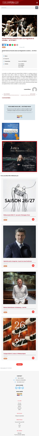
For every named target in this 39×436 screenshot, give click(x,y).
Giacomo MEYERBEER (22, 61)
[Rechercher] (36, 7)
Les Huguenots (6, 58)
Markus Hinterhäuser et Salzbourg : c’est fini (15, 307)
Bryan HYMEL (20, 66)
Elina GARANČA (21, 65)
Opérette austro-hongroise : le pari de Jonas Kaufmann (18, 261)
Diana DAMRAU (21, 63)
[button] (37, 3)
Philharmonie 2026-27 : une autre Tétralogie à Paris (17, 215)
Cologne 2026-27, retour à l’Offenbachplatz (15, 353)
